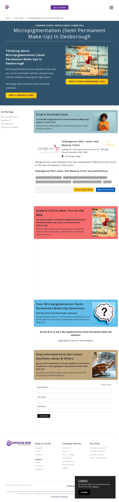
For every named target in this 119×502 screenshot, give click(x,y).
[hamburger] (111, 7)
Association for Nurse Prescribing (48, 177)
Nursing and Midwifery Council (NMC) (87, 182)
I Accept (84, 492)
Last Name (42, 406)
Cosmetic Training (96, 455)
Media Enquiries (68, 465)
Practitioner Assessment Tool (87, 81)
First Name (42, 397)
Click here (63, 340)
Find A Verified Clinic (21, 95)
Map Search (6, 120)
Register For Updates (9, 127)
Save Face (107, 182)
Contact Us (66, 448)
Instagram (39, 448)
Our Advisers (67, 458)
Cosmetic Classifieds (97, 451)
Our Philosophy (68, 461)
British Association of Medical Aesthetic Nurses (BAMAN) (85, 177)
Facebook (38, 455)
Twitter (37, 451)
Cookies (83, 481)
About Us (65, 451)
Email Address (43, 387)
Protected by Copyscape (59, 497)
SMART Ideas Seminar (98, 458)
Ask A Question (59, 7)
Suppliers (65, 468)
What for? (95, 487)
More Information (105, 189)
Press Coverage (68, 455)
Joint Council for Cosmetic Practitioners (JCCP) (53, 182)
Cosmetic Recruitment (98, 448)
